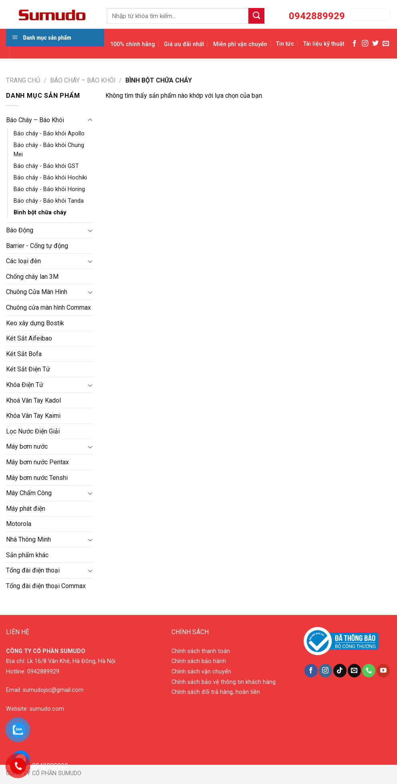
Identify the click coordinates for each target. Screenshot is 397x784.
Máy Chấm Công (29, 493)
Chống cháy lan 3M (32, 276)
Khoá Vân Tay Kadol (33, 400)
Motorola (18, 524)
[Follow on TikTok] (340, 670)
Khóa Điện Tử (24, 385)
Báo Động (19, 230)
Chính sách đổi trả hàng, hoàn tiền (215, 692)
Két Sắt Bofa (24, 354)
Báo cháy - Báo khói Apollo (49, 133)
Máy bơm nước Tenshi (37, 478)
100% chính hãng (132, 44)
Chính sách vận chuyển (201, 671)
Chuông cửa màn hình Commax (48, 307)
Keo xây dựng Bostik (35, 323)
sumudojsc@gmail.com (53, 690)
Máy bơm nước (27, 446)
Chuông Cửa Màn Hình (36, 292)
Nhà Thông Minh (28, 539)
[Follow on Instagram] (365, 43)
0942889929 (43, 671)
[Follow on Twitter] (375, 43)
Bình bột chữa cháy (40, 212)
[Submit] (256, 16)
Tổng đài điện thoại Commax (46, 586)
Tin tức (285, 43)
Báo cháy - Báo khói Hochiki (50, 177)
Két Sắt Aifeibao (29, 338)
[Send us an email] (386, 43)
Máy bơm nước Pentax (37, 462)
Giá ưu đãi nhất (184, 44)
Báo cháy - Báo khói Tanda (49, 201)
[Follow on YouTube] (383, 670)
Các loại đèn (23, 261)
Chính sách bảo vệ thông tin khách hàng (223, 682)
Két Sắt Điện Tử (28, 369)
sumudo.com (47, 708)
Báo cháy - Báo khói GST (46, 166)
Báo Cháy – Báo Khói (83, 80)
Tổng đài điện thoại (33, 570)
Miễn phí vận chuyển (240, 44)
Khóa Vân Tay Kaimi (33, 415)
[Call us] (368, 670)
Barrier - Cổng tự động (37, 246)
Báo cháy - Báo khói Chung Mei (49, 150)
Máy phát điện (25, 508)
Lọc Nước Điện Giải (33, 431)
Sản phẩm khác (27, 555)
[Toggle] (90, 120)
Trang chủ (23, 80)
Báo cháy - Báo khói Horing (49, 189)
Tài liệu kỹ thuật (323, 43)
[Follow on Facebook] (354, 43)
